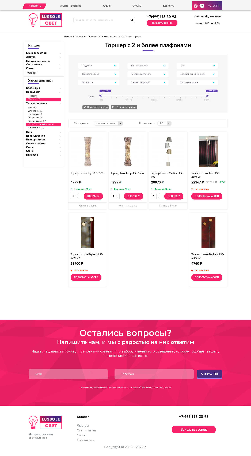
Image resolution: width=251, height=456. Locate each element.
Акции (107, 6)
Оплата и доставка (70, 6)
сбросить (32, 96)
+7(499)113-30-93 (161, 17)
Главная (68, 37)
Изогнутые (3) (35, 114)
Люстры (83, 425)
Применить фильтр (97, 107)
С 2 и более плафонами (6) (41, 124)
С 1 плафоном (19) (37, 121)
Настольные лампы (38, 61)
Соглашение (86, 440)
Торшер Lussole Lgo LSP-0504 (127, 173)
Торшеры (31, 73)
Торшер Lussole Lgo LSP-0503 (87, 173)
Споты (81, 435)
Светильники (86, 430)
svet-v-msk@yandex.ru (207, 16)
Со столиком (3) (36, 128)
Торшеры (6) (34, 99)
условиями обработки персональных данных (149, 387)
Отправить (209, 373)
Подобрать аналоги (207, 196)
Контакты (168, 6)
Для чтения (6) (35, 111)
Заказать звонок (162, 22)
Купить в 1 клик (87, 206)
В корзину (93, 196)
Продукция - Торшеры (86, 37)
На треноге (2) (35, 118)
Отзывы (136, 6)
